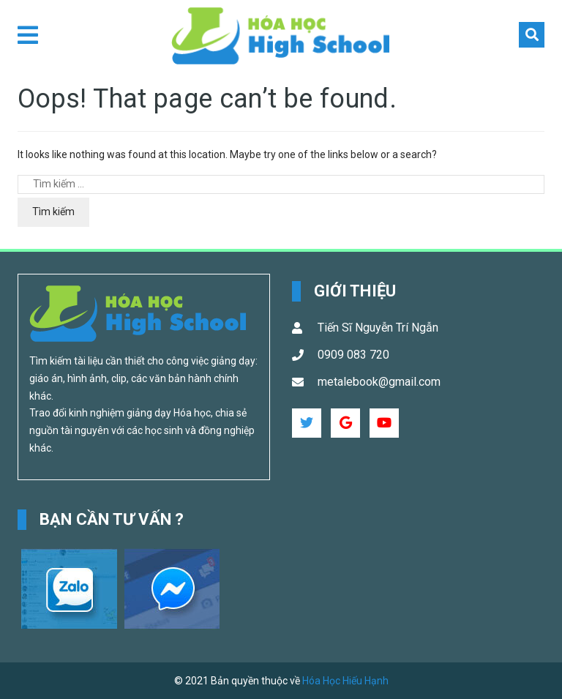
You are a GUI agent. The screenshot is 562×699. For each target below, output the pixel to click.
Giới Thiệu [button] (355, 291)
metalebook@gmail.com (379, 382)
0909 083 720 (353, 355)
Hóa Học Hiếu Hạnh (345, 681)
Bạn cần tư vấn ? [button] (112, 519)
